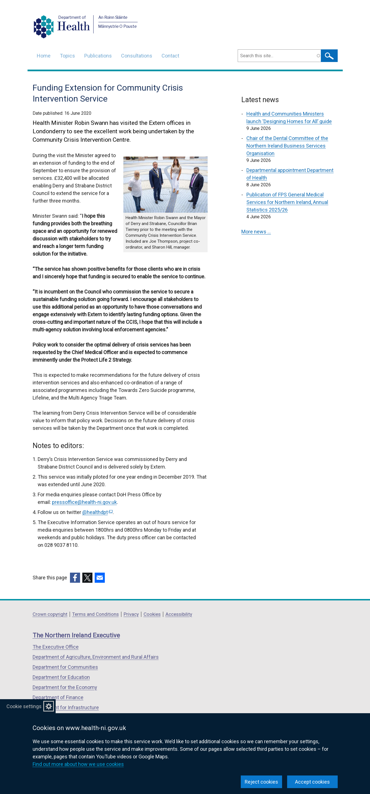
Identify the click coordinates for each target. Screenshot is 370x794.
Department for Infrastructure (66, 707)
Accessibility (178, 614)
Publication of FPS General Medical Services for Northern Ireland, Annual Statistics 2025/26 (287, 202)
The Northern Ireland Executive (76, 635)
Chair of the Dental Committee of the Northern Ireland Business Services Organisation (287, 145)
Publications (98, 56)
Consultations (136, 56)
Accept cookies (312, 782)
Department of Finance (58, 697)
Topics (67, 56)
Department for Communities (65, 667)
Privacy (131, 614)
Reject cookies (261, 782)
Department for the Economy (65, 687)
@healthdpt (97, 512)
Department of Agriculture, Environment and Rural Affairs (96, 657)
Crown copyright (50, 614)
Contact (170, 56)
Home (44, 56)
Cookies (152, 614)
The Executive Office (56, 647)
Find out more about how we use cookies (78, 764)
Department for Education (61, 677)
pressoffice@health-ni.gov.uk (84, 502)
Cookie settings (24, 706)
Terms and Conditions (95, 614)
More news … (256, 232)
